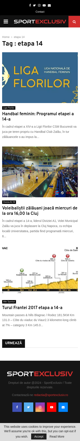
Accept (39, 436)
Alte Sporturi (9, 301)
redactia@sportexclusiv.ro (51, 395)
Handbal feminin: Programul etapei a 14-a (38, 116)
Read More (56, 436)
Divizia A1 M (9, 202)
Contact (40, 11)
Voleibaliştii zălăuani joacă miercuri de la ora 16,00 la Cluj (39, 211)
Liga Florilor (8, 108)
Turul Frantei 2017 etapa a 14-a (32, 308)
